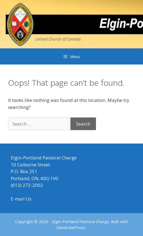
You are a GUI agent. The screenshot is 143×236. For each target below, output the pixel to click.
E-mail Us (21, 199)
